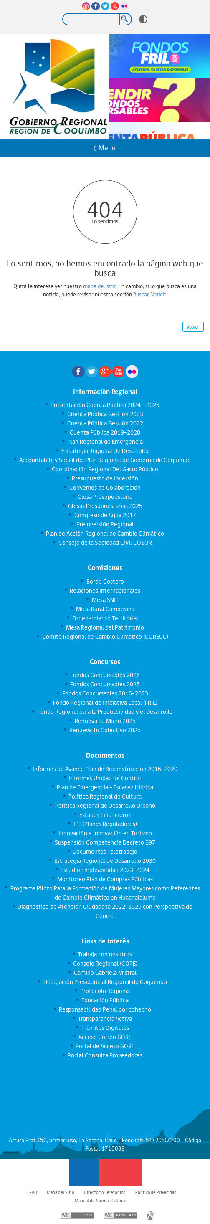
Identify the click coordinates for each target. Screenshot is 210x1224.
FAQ (33, 1192)
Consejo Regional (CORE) (105, 963)
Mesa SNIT (104, 600)
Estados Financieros (105, 815)
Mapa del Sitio (60, 1192)
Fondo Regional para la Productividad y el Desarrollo (104, 712)
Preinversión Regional (105, 524)
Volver (193, 327)
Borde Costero (105, 581)
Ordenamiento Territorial (105, 618)
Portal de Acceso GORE (105, 1046)
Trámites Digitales (105, 1028)
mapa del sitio (99, 286)
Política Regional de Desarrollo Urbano (105, 805)
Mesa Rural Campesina (105, 609)
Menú (105, 148)
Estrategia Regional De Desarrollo (105, 451)
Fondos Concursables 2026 (105, 675)
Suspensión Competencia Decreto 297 (105, 842)
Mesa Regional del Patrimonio (105, 627)
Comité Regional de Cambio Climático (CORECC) (105, 636)
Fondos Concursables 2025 (105, 684)
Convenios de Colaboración (105, 487)
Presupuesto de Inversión (105, 478)
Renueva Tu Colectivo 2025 (105, 730)
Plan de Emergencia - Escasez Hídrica (105, 787)
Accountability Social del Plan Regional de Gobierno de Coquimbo (105, 460)
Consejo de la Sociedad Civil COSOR (105, 542)
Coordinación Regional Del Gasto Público (105, 469)
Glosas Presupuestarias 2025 (105, 506)
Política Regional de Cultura (105, 796)
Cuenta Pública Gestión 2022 (105, 423)
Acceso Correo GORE (105, 1037)
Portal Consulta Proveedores (105, 1055)
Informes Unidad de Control (105, 778)
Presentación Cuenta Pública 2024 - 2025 (105, 405)
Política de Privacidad (156, 1192)
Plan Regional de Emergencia (105, 441)
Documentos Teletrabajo (105, 851)
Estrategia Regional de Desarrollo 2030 (105, 861)
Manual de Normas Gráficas (101, 1201)
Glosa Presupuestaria (105, 497)
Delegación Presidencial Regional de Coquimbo (105, 982)
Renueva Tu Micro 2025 (104, 721)
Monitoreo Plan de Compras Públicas (105, 879)
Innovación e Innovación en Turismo (105, 833)
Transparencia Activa (105, 1018)
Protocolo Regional (105, 991)
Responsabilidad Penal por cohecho (105, 1009)
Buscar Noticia (150, 294)
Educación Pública (105, 1000)
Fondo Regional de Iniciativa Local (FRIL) (105, 702)
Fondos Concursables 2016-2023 (105, 693)
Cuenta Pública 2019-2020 (105, 432)
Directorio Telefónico (105, 1192)
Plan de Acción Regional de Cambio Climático (105, 533)
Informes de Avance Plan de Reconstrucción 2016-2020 (105, 769)
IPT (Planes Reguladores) (105, 824)
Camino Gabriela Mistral (104, 972)
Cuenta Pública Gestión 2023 (105, 414)
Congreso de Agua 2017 (105, 515)
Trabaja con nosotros (105, 954)
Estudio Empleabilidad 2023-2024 (105, 870)
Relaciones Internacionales (105, 590)
